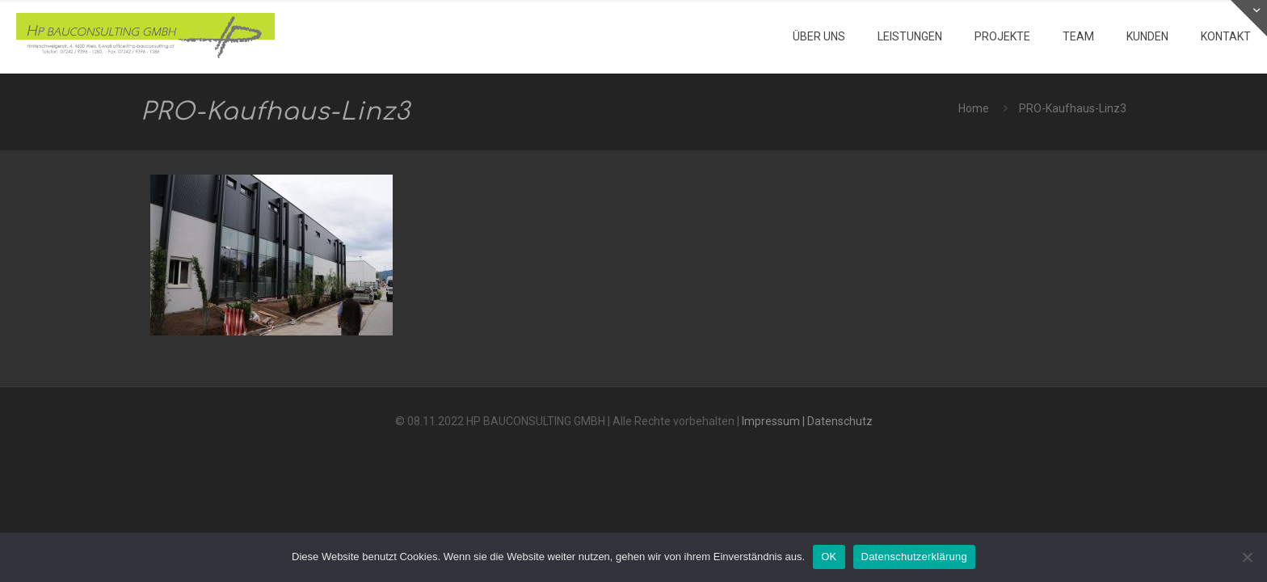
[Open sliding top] (1249, 18)
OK (828, 556)
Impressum (771, 421)
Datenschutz (840, 421)
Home (973, 108)
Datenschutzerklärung (914, 556)
